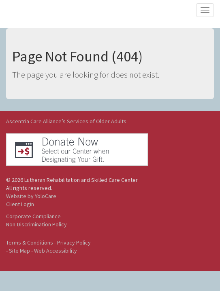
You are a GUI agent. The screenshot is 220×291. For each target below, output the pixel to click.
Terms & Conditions (29, 242)
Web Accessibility (55, 250)
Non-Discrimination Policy (36, 224)
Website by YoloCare (31, 196)
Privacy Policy (74, 242)
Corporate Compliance (33, 216)
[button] (77, 148)
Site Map (19, 250)
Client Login (20, 204)
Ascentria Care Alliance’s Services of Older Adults (66, 121)
